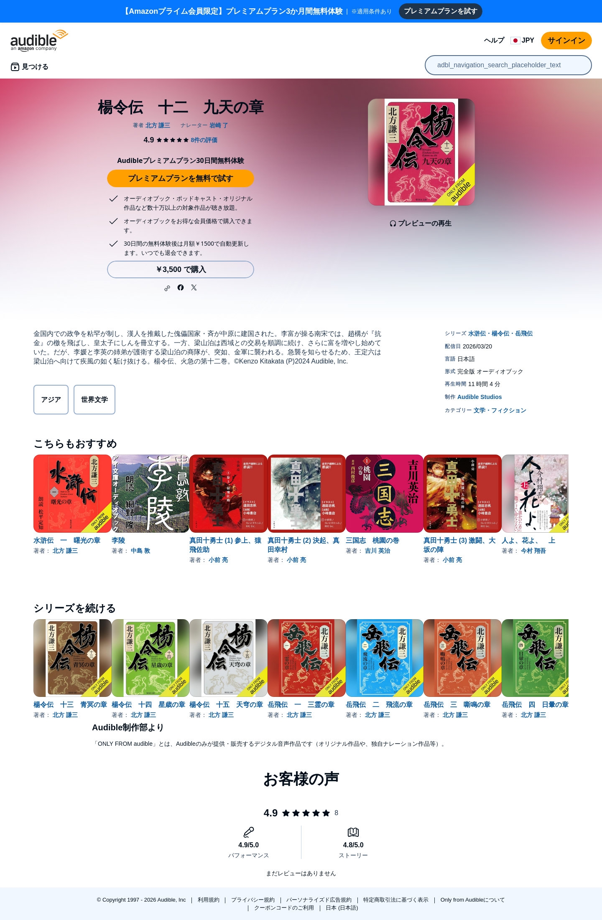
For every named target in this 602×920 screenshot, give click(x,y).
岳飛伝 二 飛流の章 (432, 704)
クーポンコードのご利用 (285, 908)
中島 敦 (153, 550)
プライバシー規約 (253, 900)
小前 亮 (245, 560)
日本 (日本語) (342, 908)
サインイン (566, 40)
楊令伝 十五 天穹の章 (253, 704)
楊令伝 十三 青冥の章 (70, 704)
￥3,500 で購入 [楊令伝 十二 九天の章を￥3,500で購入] (180, 269)
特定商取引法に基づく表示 (396, 900)
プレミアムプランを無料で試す (180, 178)
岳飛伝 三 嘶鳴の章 (523, 704)
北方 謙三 (65, 550)
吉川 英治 (431, 550)
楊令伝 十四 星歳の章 (162, 704)
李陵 (131, 540)
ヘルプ (494, 40)
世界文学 (94, 399)
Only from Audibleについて (473, 900)
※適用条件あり (256, 11)
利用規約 (209, 900)
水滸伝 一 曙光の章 (66, 540)
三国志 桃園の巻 (426, 540)
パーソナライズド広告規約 (319, 900)
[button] (167, 288)
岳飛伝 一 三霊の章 (341, 704)
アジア (51, 399)
